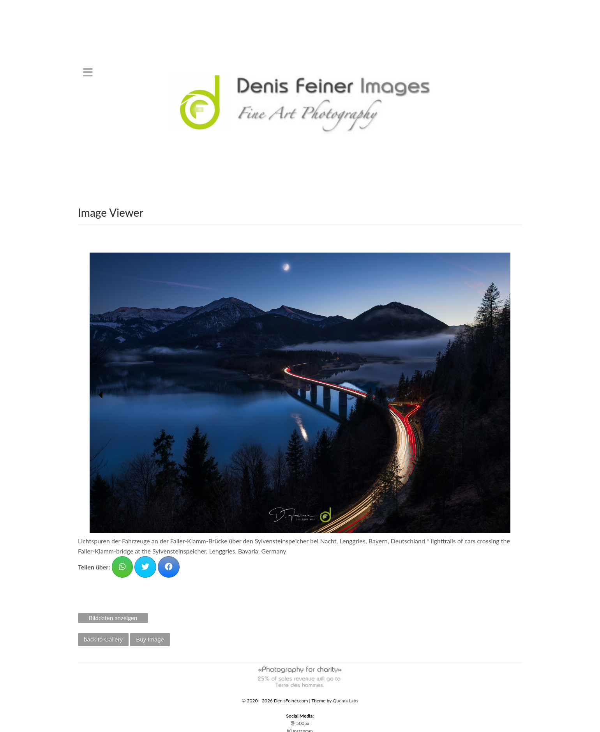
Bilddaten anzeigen (113, 617)
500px (300, 723)
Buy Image (150, 639)
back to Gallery (103, 639)
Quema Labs (345, 701)
